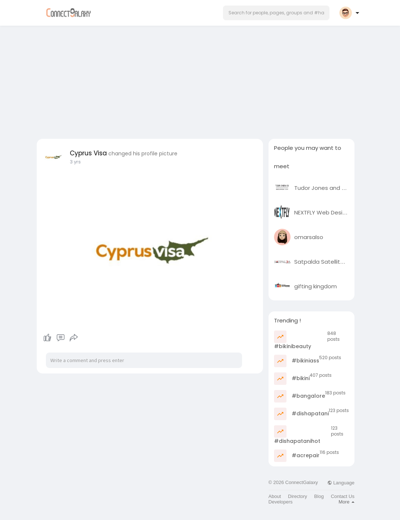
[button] (276, 13)
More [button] (346, 502)
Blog (319, 496)
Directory (297, 496)
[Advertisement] (200, 80)
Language (340, 482)
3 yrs (75, 161)
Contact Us (342, 496)
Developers (281, 501)
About (275, 496)
